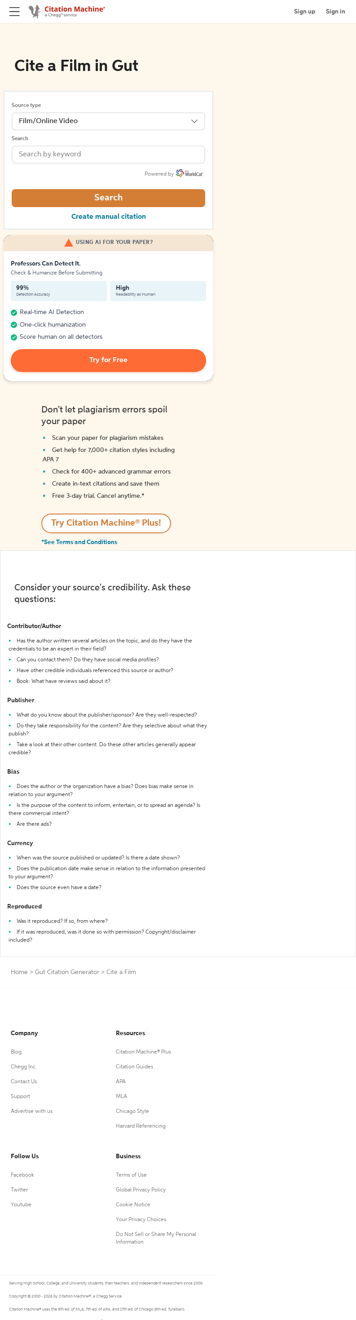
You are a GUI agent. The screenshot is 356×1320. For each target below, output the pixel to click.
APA (121, 1082)
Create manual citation (108, 217)
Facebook (22, 1175)
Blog (16, 1052)
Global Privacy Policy (141, 1190)
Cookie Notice (133, 1205)
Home (19, 972)
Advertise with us (32, 1111)
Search (20, 139)
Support (20, 1096)
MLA (121, 1096)
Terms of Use (131, 1175)
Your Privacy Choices (141, 1220)
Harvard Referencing (141, 1126)
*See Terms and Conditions (79, 542)
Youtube (21, 1205)
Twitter (19, 1190)
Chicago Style (132, 1111)
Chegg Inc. (24, 1067)
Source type (26, 105)
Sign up (304, 12)
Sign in (335, 12)
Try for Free (108, 360)
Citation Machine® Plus (143, 1052)
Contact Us (24, 1082)
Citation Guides (134, 1067)
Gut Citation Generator (67, 972)
